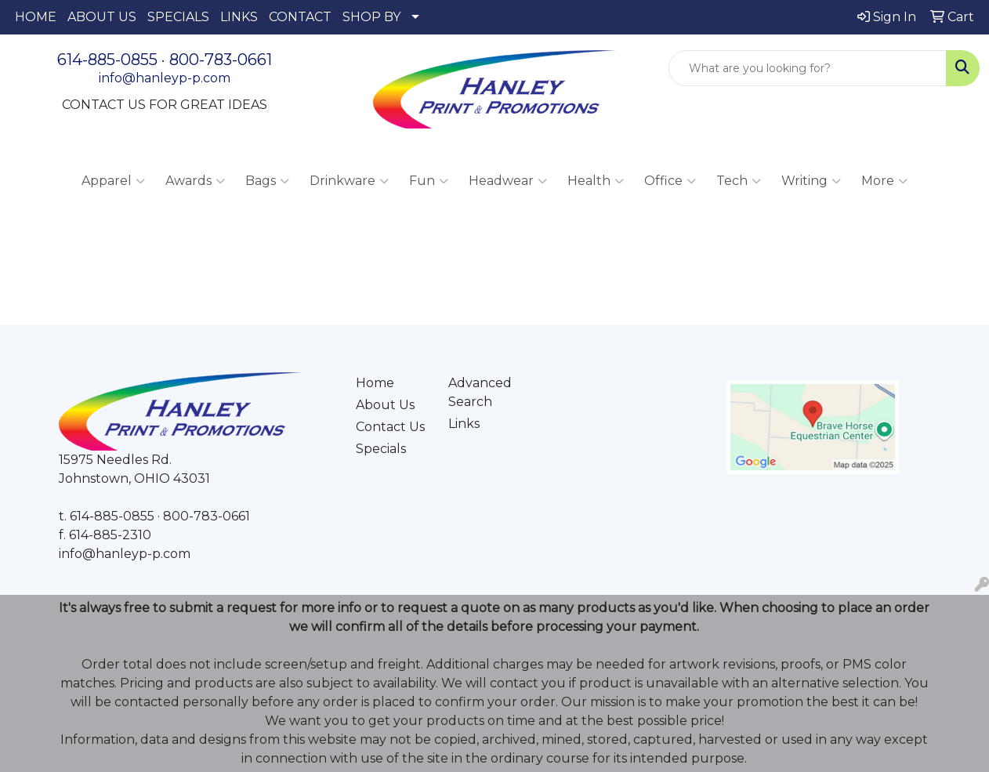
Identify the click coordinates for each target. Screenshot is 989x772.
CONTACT (300, 16)
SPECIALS (178, 16)
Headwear (508, 181)
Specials (381, 448)
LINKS (239, 16)
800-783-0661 (220, 59)
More (884, 181)
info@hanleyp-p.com (164, 78)
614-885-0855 (107, 59)
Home (375, 382)
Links (464, 423)
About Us (385, 404)
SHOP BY (371, 16)
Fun (428, 181)
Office (670, 181)
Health (595, 181)
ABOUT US (101, 16)
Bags (267, 181)
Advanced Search (480, 392)
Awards (195, 181)
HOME (35, 16)
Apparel (113, 181)
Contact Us (390, 426)
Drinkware (349, 181)
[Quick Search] (807, 68)
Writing (811, 181)
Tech (738, 181)
